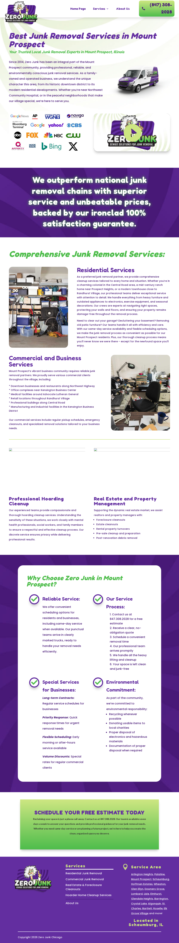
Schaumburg (161, 879)
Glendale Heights (142, 898)
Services (99, 8)
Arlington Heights (142, 874)
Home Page (78, 8)
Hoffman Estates (142, 884)
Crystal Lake (139, 903)
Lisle (146, 894)
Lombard (137, 894)
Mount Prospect (141, 879)
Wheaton (160, 884)
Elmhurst (155, 894)
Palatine (159, 874)
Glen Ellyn (137, 889)
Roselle (158, 908)
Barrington (161, 898)
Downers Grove (154, 889)
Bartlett (147, 908)
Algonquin (154, 903)
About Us (123, 8)
